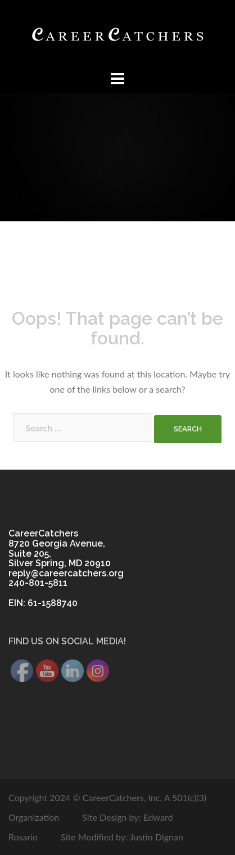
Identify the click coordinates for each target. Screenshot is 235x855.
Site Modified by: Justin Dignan (122, 836)
